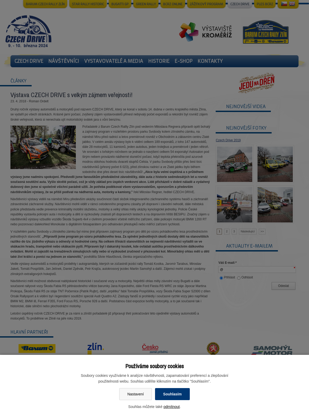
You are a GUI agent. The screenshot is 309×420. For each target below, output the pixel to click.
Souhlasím (172, 394)
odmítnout (171, 407)
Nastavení (135, 394)
